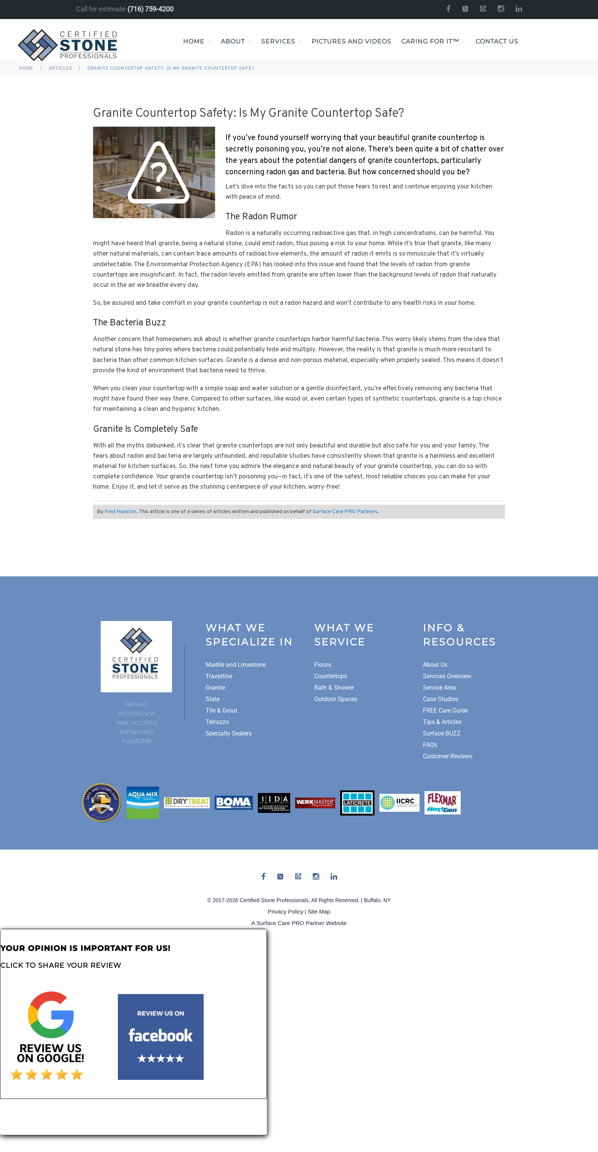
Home (197, 41)
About (236, 41)
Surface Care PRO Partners (345, 511)
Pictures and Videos (351, 41)
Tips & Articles (442, 722)
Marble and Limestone (236, 664)
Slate (212, 699)
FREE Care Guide (445, 710)
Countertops (330, 676)
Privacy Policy (285, 911)
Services (281, 41)
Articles (60, 68)
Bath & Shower (334, 687)
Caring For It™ (433, 41)
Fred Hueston (120, 511)
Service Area (439, 687)
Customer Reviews (448, 756)
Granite (215, 687)
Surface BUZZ (442, 733)
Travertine (219, 676)
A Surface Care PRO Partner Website (299, 923)
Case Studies (440, 699)
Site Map (319, 911)
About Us (435, 664)
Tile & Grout (221, 710)
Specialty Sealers (229, 733)
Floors (322, 664)
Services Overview (447, 676)
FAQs (430, 744)
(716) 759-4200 (150, 9)
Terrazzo (217, 722)
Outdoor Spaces (335, 699)
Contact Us (497, 41)
